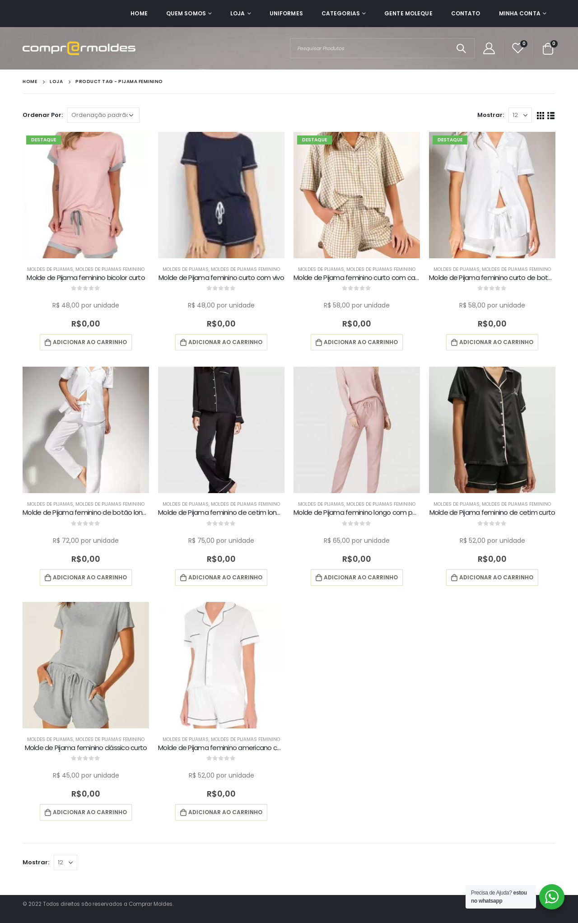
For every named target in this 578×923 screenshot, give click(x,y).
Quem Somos (186, 13)
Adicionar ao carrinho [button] (90, 342)
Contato (465, 13)
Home (139, 13)
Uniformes (286, 13)
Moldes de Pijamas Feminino (109, 269)
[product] (86, 195)
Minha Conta (520, 13)
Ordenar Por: (43, 115)
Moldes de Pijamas (50, 269)
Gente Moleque (408, 13)
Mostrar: (490, 115)
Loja (237, 13)
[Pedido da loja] (103, 115)
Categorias (341, 13)
